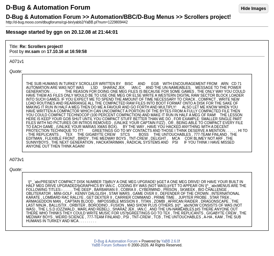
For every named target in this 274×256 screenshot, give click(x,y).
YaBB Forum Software (109, 245)
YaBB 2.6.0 (170, 241)
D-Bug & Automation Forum (115, 241)
